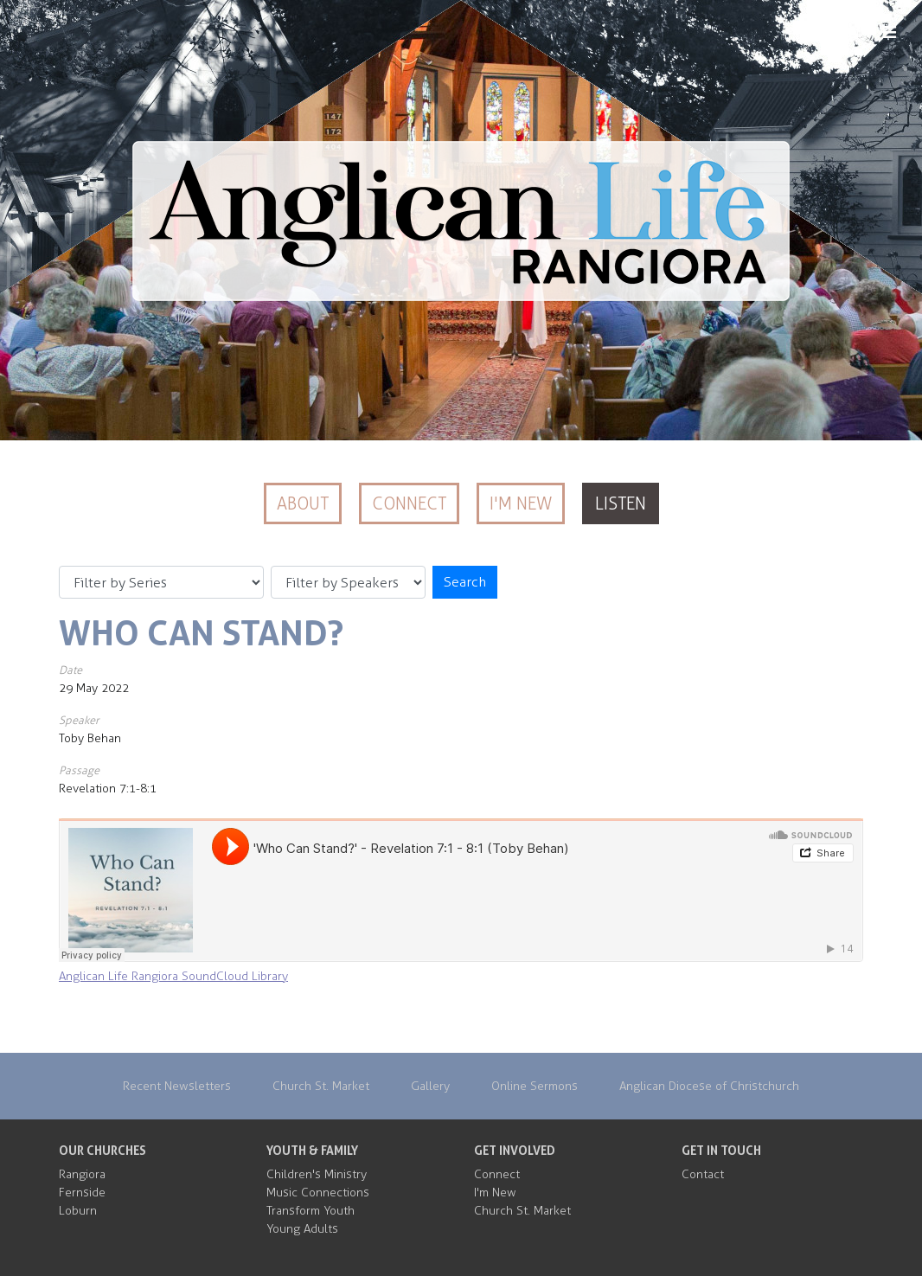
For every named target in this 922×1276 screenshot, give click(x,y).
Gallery (430, 1086)
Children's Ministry (316, 1174)
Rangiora (82, 1174)
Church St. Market (320, 1086)
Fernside (82, 1192)
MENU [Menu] (861, 32)
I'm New (521, 503)
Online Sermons (534, 1086)
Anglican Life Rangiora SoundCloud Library (173, 976)
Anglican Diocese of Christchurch (709, 1086)
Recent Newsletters (177, 1086)
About (303, 503)
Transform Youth (310, 1210)
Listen (620, 503)
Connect (409, 503)
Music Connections (317, 1192)
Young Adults (302, 1228)
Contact (703, 1174)
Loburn (78, 1210)
